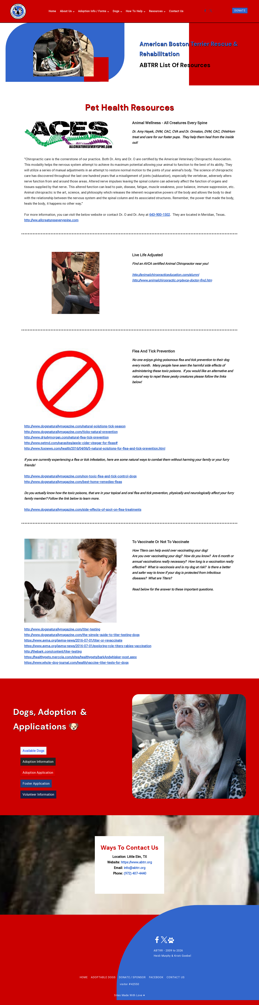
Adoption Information (38, 762)
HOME (84, 977)
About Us (66, 11)
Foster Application (36, 783)
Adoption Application (38, 773)
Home (52, 11)
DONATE (239, 10)
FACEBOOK (156, 977)
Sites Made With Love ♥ (129, 995)
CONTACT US (176, 977)
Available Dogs (33, 751)
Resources (156, 11)
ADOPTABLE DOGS (103, 977)
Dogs (116, 11)
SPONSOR (139, 977)
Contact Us (176, 11)
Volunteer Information (38, 794)
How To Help (134, 11)
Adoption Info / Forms (92, 11)
